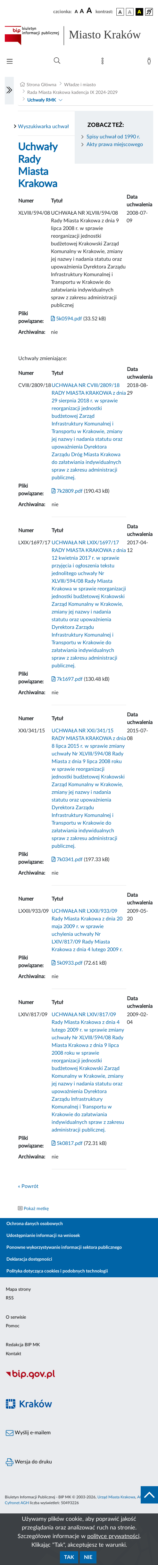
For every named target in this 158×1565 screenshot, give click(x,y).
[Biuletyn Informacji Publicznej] (79, 1378)
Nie (88, 1557)
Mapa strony (18, 1289)
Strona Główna (41, 85)
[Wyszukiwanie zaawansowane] (57, 61)
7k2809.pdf (67, 491)
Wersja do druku (29, 1462)
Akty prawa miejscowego (115, 144)
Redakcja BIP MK (23, 1345)
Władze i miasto (80, 85)
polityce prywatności (113, 1536)
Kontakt (13, 1354)
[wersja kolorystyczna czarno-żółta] (139, 12)
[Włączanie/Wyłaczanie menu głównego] (9, 62)
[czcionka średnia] (82, 11)
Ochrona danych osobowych (34, 1224)
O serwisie (16, 1317)
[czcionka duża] (90, 11)
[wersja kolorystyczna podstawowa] (120, 12)
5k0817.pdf (67, 1143)
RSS (10, 1298)
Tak (69, 1557)
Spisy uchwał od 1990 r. (113, 136)
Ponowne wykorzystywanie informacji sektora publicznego (64, 1247)
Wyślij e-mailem (28, 1433)
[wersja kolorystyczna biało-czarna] (130, 12)
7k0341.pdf (67, 859)
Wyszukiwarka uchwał (43, 126)
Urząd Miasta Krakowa (116, 1497)
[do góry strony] (149, 1494)
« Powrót (28, 1186)
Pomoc (13, 1326)
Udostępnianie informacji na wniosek (43, 1235)
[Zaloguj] (150, 62)
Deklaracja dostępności (29, 1259)
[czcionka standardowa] (76, 11)
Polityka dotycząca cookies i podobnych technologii (57, 1271)
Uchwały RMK (41, 100)
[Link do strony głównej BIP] (79, 35)
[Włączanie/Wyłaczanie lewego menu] (9, 90)
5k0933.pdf (67, 963)
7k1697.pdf (67, 679)
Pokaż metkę (36, 1209)
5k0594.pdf (66, 318)
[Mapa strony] (103, 62)
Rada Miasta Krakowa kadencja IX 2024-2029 (72, 92)
